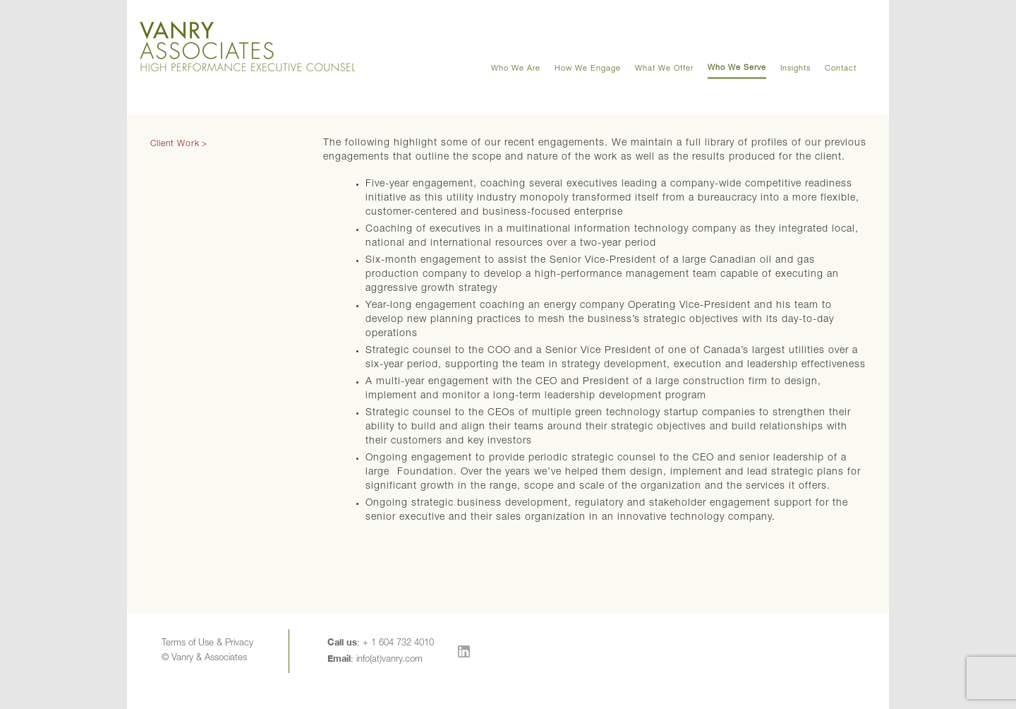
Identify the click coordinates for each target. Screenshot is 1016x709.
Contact (841, 69)
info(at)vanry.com (389, 660)
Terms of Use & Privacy (207, 643)
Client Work (175, 144)
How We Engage (588, 69)
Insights (795, 69)
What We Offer (664, 69)
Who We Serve (737, 68)
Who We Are (515, 69)
